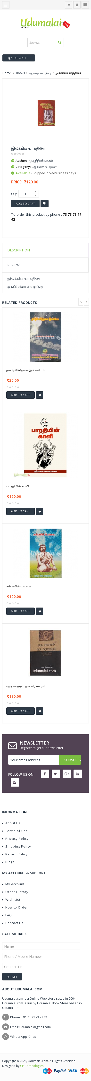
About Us (11, 823)
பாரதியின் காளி (17, 486)
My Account (13, 884)
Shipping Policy (16, 846)
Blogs (8, 862)
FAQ (7, 915)
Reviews (14, 265)
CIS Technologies (31, 1066)
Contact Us (13, 923)
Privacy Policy (15, 838)
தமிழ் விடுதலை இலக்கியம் (25, 370)
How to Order (15, 907)
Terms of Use (15, 831)
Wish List (11, 899)
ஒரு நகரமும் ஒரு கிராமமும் (25, 686)
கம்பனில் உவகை (18, 586)
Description (18, 250)
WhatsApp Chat (23, 1036)
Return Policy (15, 854)
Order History (15, 892)
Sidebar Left (19, 58)
